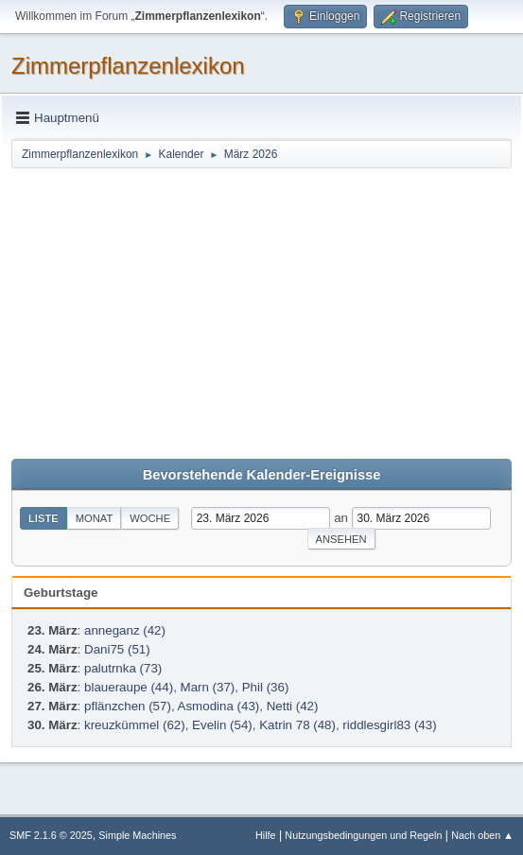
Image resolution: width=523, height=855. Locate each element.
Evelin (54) (222, 725)
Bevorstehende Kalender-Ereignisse (262, 474)
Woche (150, 518)
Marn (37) (208, 687)
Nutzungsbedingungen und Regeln (363, 835)
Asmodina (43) (219, 706)
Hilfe (265, 835)
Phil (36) (265, 687)
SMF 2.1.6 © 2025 (51, 835)
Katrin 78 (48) (297, 725)
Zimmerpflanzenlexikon (128, 66)
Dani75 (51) (117, 649)
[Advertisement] (261, 312)
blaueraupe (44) (128, 687)
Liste (43, 518)
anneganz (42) (125, 630)
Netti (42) (293, 706)
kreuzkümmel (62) (134, 725)
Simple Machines (137, 835)
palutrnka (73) (123, 668)
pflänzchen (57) (127, 706)
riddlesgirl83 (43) (389, 725)
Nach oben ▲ (482, 835)
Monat (94, 518)
